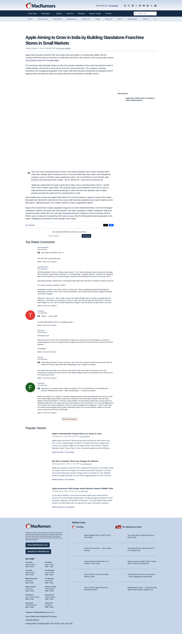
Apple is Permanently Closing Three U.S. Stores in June (79, 433)
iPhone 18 (108, 19)
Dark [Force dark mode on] (70, 623)
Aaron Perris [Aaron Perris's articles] (49, 602)
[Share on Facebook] (111, 225)
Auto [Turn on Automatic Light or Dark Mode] (62, 623)
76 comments (69, 452)
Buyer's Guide (95, 13)
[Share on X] (105, 225)
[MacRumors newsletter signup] (155, 5)
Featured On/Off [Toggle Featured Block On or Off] (31, 623)
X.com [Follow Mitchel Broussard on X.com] (32, 582)
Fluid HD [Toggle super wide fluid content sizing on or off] (57, 623)
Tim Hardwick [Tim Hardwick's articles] (49, 578)
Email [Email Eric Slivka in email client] (46, 565)
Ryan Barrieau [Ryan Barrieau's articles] (49, 594)
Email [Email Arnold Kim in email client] (27, 565)
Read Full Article (58, 452)
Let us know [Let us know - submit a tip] (113, 6)
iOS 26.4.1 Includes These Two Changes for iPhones (77, 461)
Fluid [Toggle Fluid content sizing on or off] (52, 623)
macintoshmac (43, 247)
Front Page (32, 13)
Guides (59, 13)
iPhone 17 (146, 19)
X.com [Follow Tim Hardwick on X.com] (51, 582)
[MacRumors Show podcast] (125, 5)
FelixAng (41, 383)
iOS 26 (119, 19)
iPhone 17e (86, 19)
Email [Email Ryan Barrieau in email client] (46, 598)
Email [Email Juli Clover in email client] (27, 573)
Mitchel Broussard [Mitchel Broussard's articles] (31, 578)
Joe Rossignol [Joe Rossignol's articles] (49, 569)
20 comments (30, 225)
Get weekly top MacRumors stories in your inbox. (69, 232)
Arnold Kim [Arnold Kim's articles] (29, 561)
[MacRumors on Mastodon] (140, 5)
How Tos (69, 13)
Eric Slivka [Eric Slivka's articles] (48, 561)
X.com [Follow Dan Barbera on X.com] (32, 598)
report (89, 197)
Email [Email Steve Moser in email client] (27, 606)
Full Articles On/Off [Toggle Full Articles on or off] (43, 623)
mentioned (66, 213)
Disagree (53, 261)
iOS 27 (30, 19)
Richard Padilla (64, 48)
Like (48, 261)
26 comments (69, 510)
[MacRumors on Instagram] (129, 5)
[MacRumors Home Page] (40, 5)
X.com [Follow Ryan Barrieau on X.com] (51, 598)
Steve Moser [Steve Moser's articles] (29, 602)
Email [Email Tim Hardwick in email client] (46, 582)
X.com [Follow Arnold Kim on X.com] (32, 565)
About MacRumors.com (37, 544)
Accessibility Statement (32, 620)
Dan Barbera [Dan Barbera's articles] (29, 594)
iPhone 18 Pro (43, 19)
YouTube (80, 526)
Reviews (81, 13)
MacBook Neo (72, 19)
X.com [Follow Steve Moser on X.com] (32, 606)
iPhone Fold (57, 19)
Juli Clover (84, 494)
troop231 (41, 311)
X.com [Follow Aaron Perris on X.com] (51, 606)
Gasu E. (40, 357)
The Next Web (52, 60)
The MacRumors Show (132, 526)
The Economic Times (34, 60)
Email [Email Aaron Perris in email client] (46, 606)
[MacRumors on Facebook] (132, 5)
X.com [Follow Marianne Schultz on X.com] (51, 590)
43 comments (69, 479)
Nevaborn (41, 330)
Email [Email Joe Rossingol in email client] (46, 573)
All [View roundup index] (155, 19)
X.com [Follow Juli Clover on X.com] (32, 573)
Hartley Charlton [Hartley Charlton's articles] (30, 586)
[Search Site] (145, 13)
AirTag (97, 19)
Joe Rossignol (85, 436)
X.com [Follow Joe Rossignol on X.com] (51, 573)
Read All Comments (69, 419)
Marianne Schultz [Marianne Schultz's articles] (50, 586)
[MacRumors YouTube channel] (144, 5)
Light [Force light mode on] (66, 623)
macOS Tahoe (133, 19)
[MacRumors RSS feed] (151, 5)
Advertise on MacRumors (38, 551)
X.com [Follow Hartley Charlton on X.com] (32, 590)
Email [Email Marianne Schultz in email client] (46, 590)
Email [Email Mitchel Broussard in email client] (27, 582)
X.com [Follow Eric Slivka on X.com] (51, 565)
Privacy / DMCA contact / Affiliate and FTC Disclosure (41, 616)
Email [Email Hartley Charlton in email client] (27, 590)
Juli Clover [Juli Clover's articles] (28, 569)
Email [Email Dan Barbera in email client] (27, 598)
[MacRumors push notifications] (147, 5)
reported (80, 203)
